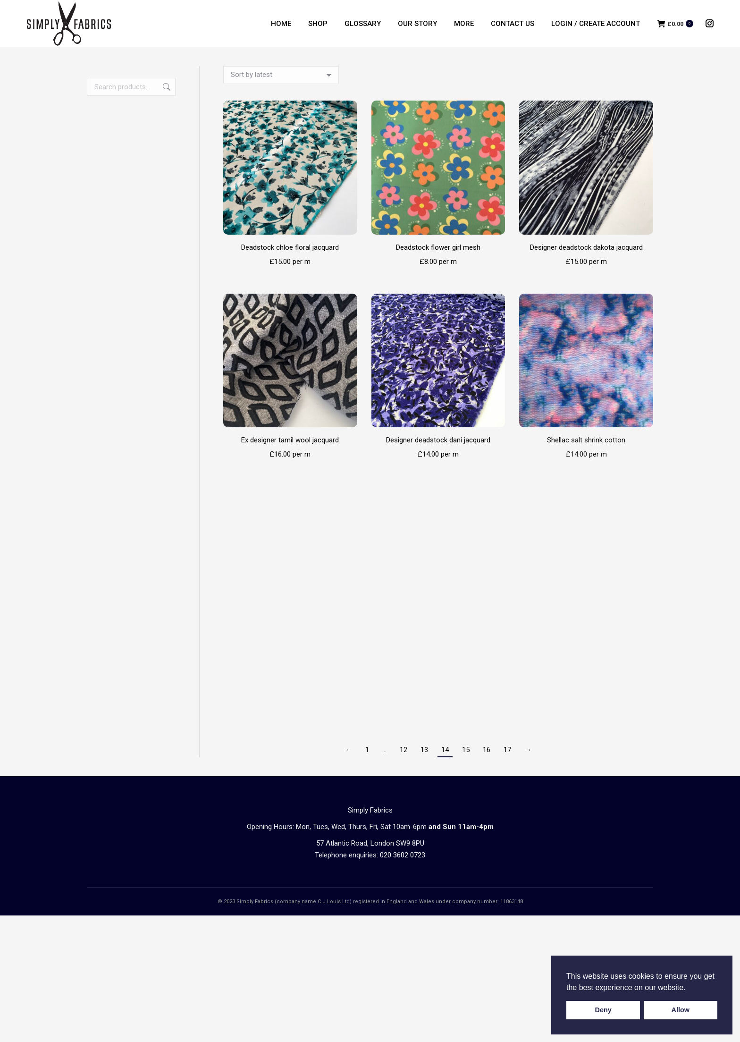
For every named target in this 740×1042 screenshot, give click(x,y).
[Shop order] (281, 75)
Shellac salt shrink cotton (586, 440)
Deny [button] (603, 1010)
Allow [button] (681, 1010)
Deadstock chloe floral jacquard (290, 247)
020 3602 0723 (402, 855)
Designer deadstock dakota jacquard (586, 247)
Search (165, 87)
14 (445, 749)
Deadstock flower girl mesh (438, 247)
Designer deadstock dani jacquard (438, 440)
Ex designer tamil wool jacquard (290, 440)
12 (403, 749)
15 (466, 749)
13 (424, 749)
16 (486, 749)
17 (507, 749)
